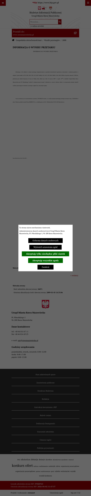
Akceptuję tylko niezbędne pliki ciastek (45, 253)
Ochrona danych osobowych (45, 240)
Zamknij (45, 267)
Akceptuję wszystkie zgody (45, 260)
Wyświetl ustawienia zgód (45, 247)
